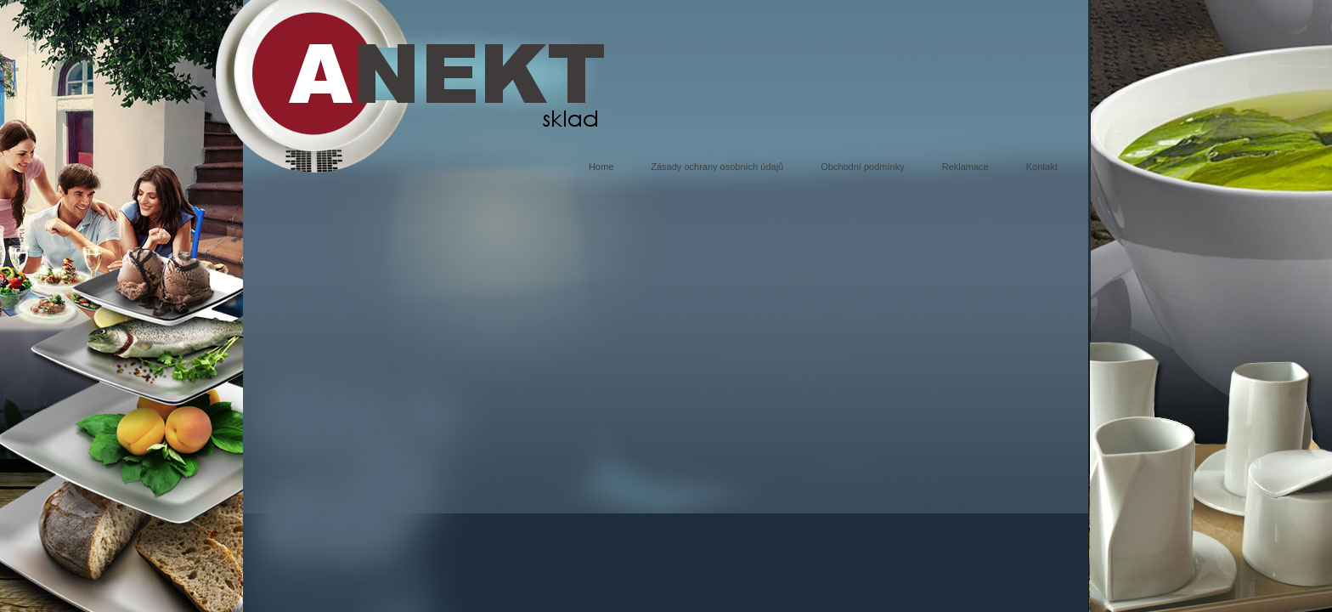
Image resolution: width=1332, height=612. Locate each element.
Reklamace (965, 167)
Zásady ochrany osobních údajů (717, 167)
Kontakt (1042, 167)
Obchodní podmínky (862, 167)
